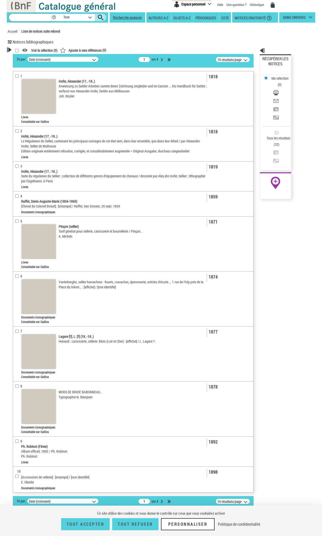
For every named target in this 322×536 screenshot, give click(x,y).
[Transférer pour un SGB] (282, 93)
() (148, 50)
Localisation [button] (22, 135)
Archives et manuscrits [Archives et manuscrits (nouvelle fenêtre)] (271, 153)
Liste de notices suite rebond (40, 31)
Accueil (12, 31)
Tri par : (86, 59)
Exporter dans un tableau (281, 87)
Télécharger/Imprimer (278, 75)
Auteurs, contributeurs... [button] (32, 143)
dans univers (294, 18)
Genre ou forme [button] (24, 185)
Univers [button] (18, 194)
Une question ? (236, 4)
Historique (257, 4)
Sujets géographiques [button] (30, 177)
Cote (225, 17)
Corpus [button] (18, 202)
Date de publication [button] (28, 160)
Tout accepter (85, 524)
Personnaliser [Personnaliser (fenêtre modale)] (188, 524)
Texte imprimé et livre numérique (37, 112)
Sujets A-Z (181, 17)
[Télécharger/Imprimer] (282, 75)
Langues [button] (19, 152)
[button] (54, 17)
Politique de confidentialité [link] (239, 524)
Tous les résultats (275, 107)
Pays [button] (16, 210)
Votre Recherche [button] (28, 58)
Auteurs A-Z (158, 17)
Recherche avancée (127, 17)
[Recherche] (30, 17)
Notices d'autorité (250, 17)
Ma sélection (271, 66)
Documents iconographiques (34, 120)
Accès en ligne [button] (24, 96)
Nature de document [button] (28, 105)
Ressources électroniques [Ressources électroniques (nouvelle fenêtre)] (273, 159)
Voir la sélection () (109, 50)
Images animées (26, 127)
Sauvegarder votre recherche (39, 77)
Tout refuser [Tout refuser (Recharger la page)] (135, 524)
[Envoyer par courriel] (282, 81)
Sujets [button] (18, 169)
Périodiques (205, 17)
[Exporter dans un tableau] (282, 87)
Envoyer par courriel (277, 81)
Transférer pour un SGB (279, 93)
